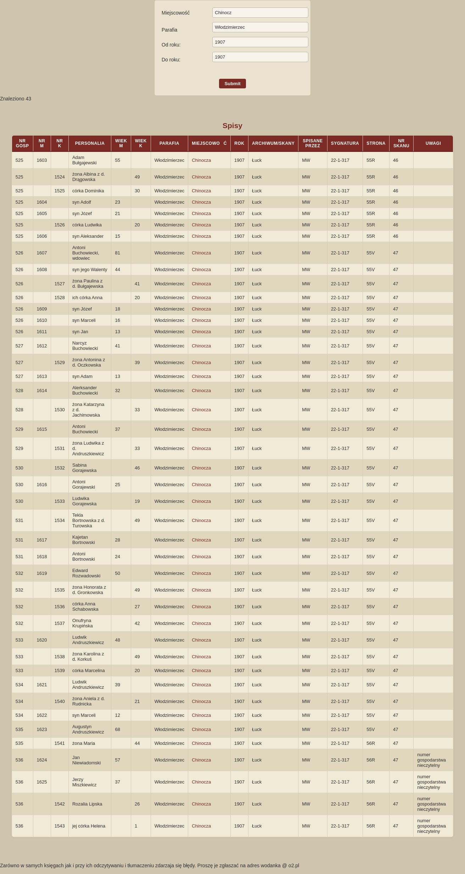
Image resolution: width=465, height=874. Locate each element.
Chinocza (201, 160)
